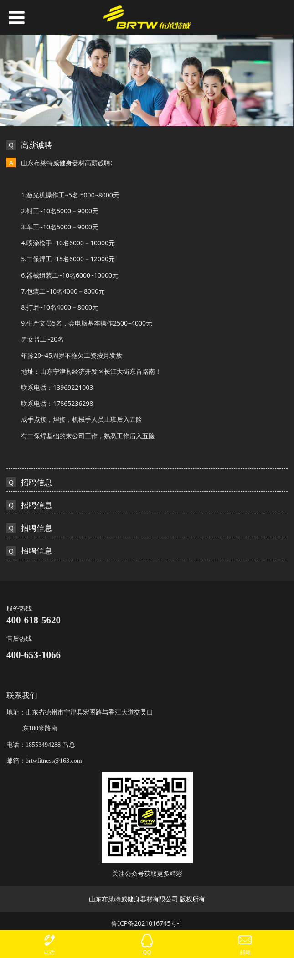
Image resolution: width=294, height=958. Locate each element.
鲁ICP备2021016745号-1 (147, 923)
